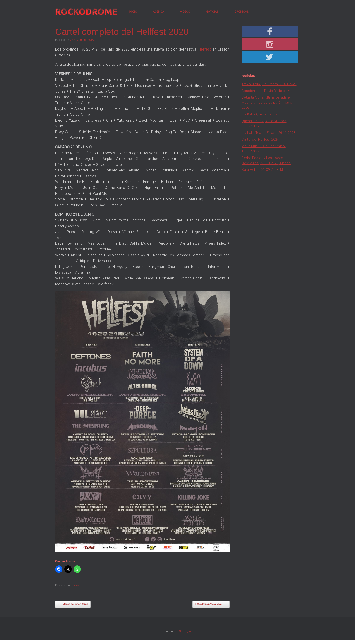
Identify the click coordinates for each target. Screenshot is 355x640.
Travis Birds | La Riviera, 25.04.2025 (269, 84)
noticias (74, 585)
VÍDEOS (185, 11)
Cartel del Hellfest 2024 (260, 139)
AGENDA (158, 11)
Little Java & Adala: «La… (211, 604)
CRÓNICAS (241, 11)
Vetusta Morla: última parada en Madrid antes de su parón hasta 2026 (267, 102)
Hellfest (205, 49)
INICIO (133, 11)
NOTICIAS (212, 11)
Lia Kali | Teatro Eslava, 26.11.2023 (268, 133)
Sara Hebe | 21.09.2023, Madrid (266, 170)
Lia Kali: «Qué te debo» (260, 114)
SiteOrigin (185, 631)
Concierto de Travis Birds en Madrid (270, 91)
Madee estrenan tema (73, 604)
